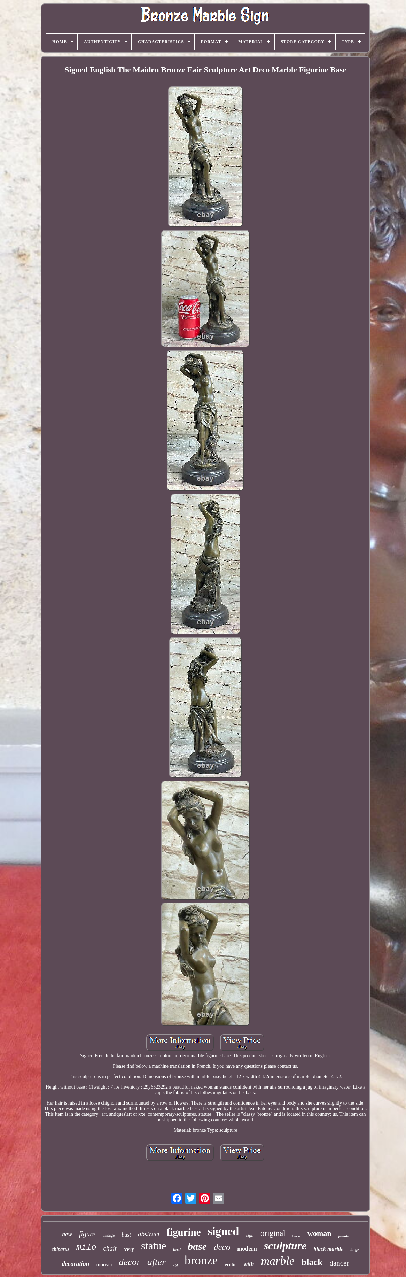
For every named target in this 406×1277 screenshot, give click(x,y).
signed (223, 1231)
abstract (148, 1234)
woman (319, 1233)
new (67, 1234)
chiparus (60, 1249)
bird (177, 1249)
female (343, 1236)
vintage (108, 1235)
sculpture (285, 1245)
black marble (329, 1249)
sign (249, 1235)
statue (153, 1246)
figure (87, 1234)
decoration (75, 1263)
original (273, 1233)
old (175, 1265)
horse (296, 1236)
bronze (201, 1260)
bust (126, 1235)
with (248, 1264)
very (129, 1249)
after (156, 1261)
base (197, 1246)
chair (110, 1248)
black (312, 1262)
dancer (339, 1263)
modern (247, 1248)
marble (277, 1260)
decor (129, 1262)
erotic (230, 1264)
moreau (104, 1264)
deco (222, 1247)
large (354, 1249)
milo (86, 1247)
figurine (183, 1232)
